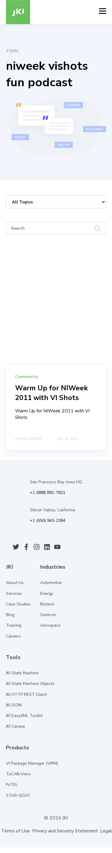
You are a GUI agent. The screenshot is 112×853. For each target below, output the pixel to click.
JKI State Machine (22, 673)
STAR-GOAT (18, 795)
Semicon (48, 614)
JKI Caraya (15, 726)
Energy (46, 593)
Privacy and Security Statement (65, 831)
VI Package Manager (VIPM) (32, 763)
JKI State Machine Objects (30, 683)
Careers (13, 636)
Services (14, 593)
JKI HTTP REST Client (26, 694)
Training (13, 625)
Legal (106, 831)
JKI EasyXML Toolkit (24, 715)
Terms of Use (15, 831)
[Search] (56, 228)
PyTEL (12, 784)
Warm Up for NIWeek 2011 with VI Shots (51, 393)
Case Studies (18, 604)
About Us (15, 582)
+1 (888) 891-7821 (47, 492)
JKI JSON (14, 705)
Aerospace (50, 625)
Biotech (47, 604)
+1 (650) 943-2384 (47, 520)
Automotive (51, 582)
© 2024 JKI (55, 818)
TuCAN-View (18, 773)
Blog (10, 614)
